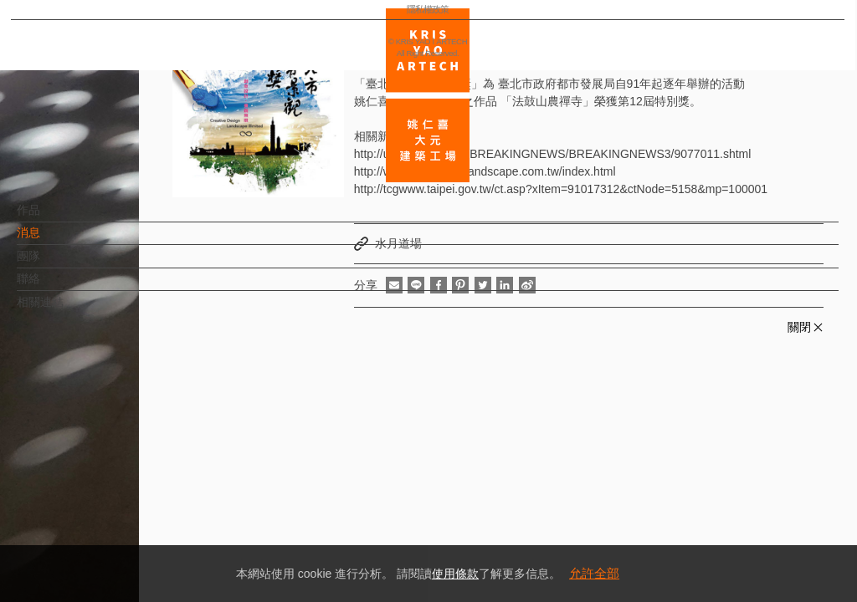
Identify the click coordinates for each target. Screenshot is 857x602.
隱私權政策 (86, 540)
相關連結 (67, 310)
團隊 (56, 264)
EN (114, 491)
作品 (56, 218)
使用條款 (455, 573)
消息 (56, 240)
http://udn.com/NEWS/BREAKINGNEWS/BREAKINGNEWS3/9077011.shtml (553, 154)
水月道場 (398, 243)
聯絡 (56, 286)
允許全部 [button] (594, 573)
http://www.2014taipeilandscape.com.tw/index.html (485, 171)
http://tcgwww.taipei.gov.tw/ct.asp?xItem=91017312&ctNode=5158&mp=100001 (560, 189)
